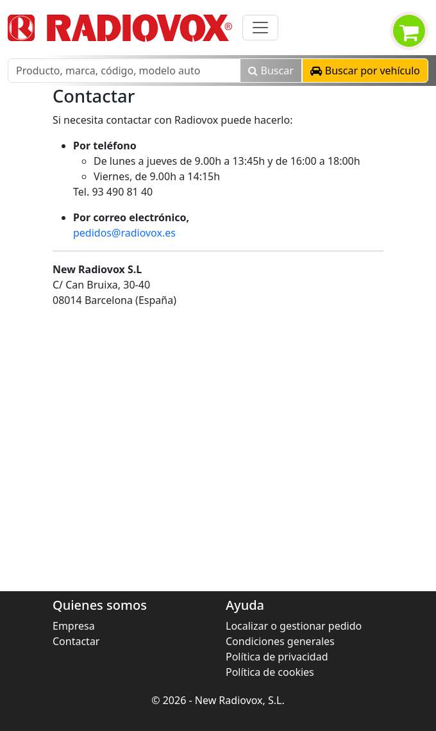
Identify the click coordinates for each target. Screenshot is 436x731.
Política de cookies (270, 672)
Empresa (74, 626)
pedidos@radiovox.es (124, 233)
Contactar (76, 641)
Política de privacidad (277, 657)
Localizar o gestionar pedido (294, 626)
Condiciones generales (280, 641)
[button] (365, 70)
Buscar (271, 70)
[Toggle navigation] (260, 27)
